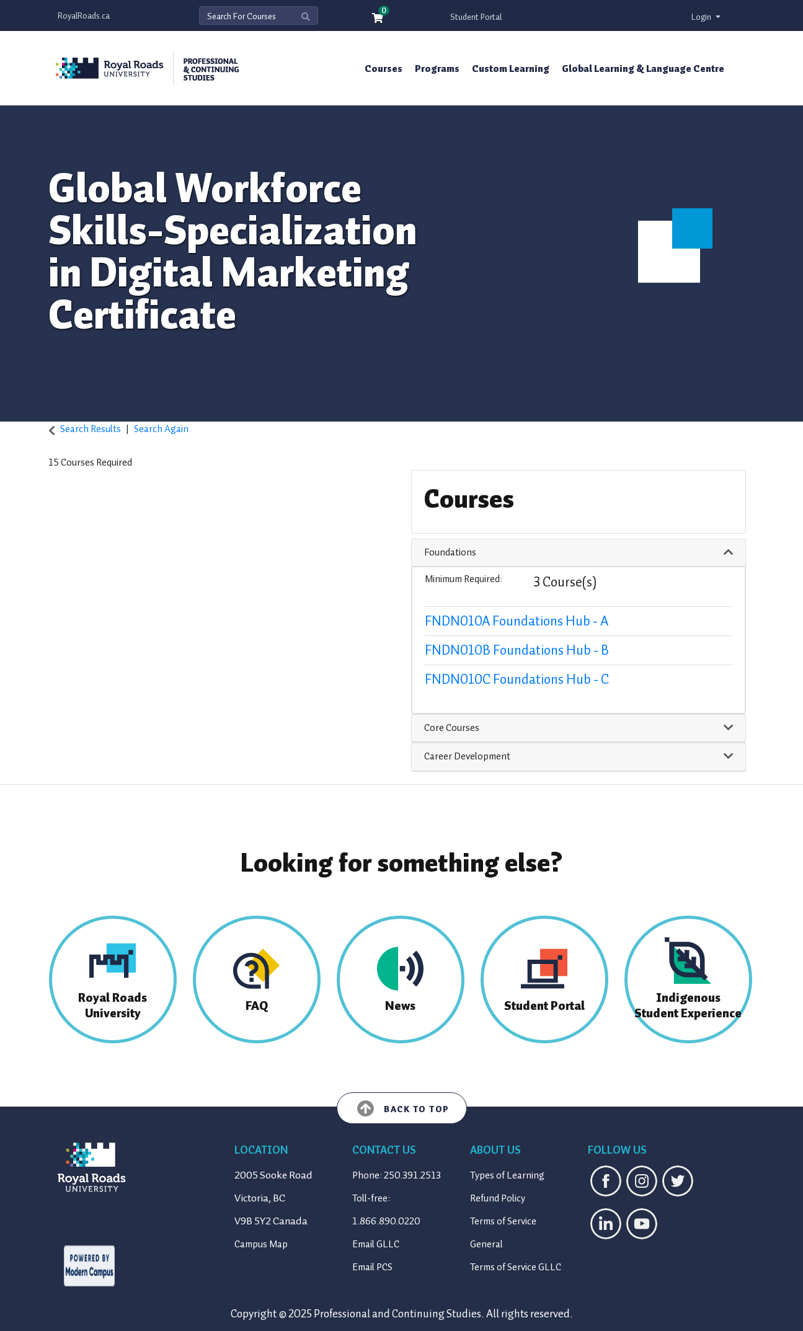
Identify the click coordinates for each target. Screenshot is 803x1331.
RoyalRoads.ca (84, 15)
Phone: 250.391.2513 (396, 1175)
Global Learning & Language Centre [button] (643, 68)
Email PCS (372, 1267)
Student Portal (476, 17)
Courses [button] (383, 68)
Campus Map (261, 1244)
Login (702, 17)
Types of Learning (507, 1175)
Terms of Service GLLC (515, 1267)
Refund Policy (497, 1198)
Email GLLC (375, 1244)
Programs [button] (437, 68)
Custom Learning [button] (510, 68)
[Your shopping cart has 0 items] (378, 18)
